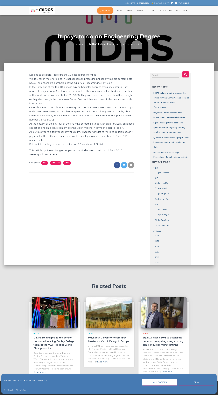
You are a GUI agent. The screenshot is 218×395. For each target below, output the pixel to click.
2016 (157, 235)
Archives (157, 231)
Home (119, 10)
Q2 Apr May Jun (162, 188)
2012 (157, 257)
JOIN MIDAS (105, 10)
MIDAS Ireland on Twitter (172, 3)
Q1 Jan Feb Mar (162, 172)
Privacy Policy (21, 390)
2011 (157, 262)
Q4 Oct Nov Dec (162, 199)
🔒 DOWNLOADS (159, 3)
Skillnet (151, 10)
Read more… (40, 372)
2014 (157, 246)
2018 (155, 178)
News (129, 10)
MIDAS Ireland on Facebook (168, 3)
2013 (157, 252)
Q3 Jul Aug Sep (162, 193)
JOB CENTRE (129, 3)
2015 (44, 163)
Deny (196, 382)
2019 (155, 168)
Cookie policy (9, 390)
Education (165, 10)
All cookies (160, 382)
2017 (155, 204)
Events (139, 10)
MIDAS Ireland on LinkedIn (176, 3)
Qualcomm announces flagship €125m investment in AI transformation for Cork (171, 142)
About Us (181, 10)
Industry (56, 163)
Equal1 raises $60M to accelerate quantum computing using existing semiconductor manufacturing (169, 127)
